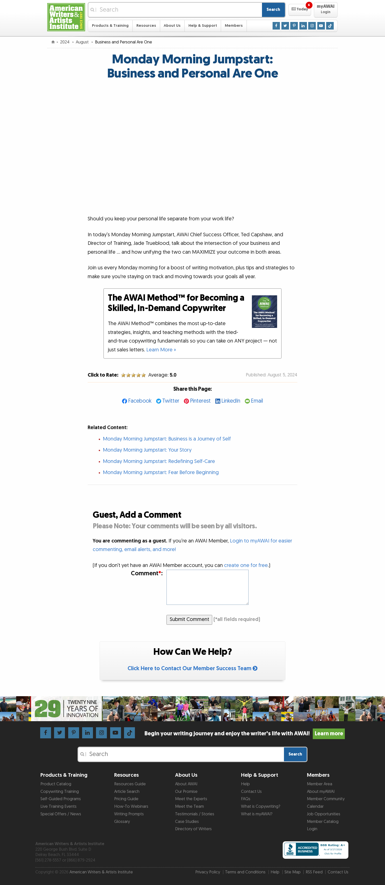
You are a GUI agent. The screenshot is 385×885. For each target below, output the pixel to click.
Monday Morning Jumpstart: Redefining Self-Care (159, 461)
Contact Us (251, 791)
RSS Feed (314, 872)
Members (234, 25)
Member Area (319, 784)
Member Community (326, 799)
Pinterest (200, 401)
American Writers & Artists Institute (101, 872)
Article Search (126, 791)
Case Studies (187, 821)
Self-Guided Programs (60, 799)
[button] (299, 10)
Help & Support (202, 25)
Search (273, 9)
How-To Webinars (131, 806)
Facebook (140, 401)
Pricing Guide (126, 799)
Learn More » (161, 350)
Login (312, 829)
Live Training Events (58, 806)
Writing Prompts (129, 814)
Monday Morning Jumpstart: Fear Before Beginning (161, 472)
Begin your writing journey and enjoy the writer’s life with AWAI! (245, 733)
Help (245, 784)
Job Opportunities (323, 814)
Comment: (147, 574)
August (83, 42)
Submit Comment (189, 619)
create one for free (246, 565)
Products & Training (110, 25)
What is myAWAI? (256, 814)
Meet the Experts (191, 799)
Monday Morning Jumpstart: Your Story (147, 450)
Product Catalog (55, 784)
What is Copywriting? (260, 806)
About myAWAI (320, 791)
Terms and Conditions (245, 872)
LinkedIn (230, 401)
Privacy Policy (207, 872)
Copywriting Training (59, 791)
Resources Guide (130, 784)
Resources (146, 25)
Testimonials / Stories (194, 814)
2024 (65, 42)
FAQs (245, 799)
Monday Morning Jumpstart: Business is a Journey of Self (167, 439)
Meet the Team (189, 806)
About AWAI (186, 784)
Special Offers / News (60, 814)
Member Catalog (323, 821)
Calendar (315, 806)
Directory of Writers (193, 829)
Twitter (170, 401)
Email (257, 401)
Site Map (292, 872)
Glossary (122, 821)
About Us (172, 25)
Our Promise (186, 791)
